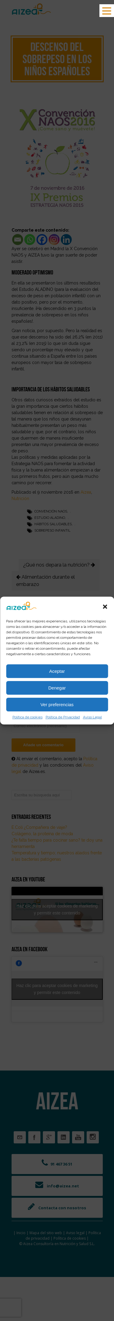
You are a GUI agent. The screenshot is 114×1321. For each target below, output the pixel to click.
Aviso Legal (92, 717)
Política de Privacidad (63, 717)
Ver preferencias (57, 704)
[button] (105, 607)
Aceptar (57, 671)
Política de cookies (27, 717)
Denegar (57, 687)
